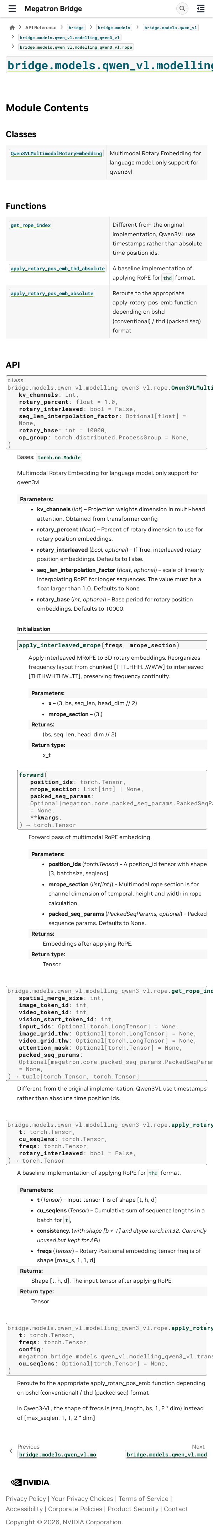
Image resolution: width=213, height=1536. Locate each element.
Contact (176, 1509)
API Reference (40, 28)
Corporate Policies (75, 1509)
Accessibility (24, 1509)
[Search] (182, 8)
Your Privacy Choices (82, 1499)
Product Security (133, 1509)
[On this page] (200, 8)
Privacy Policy (26, 1499)
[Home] (12, 27)
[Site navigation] (12, 8)
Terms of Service (143, 1499)
